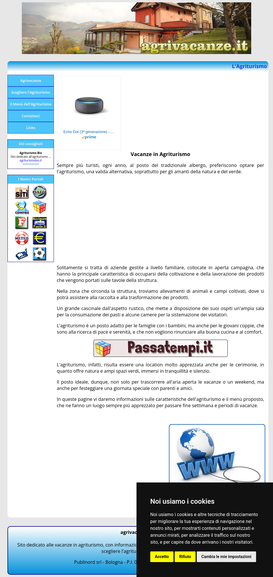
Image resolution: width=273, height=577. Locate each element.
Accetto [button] (162, 556)
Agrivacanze (30, 80)
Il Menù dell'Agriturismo (31, 104)
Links (30, 127)
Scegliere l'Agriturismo (30, 92)
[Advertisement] (160, 219)
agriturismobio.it (31, 160)
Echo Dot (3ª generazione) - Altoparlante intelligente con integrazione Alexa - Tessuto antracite (89, 132)
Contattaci (31, 116)
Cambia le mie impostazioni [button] (226, 556)
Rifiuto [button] (185, 556)
